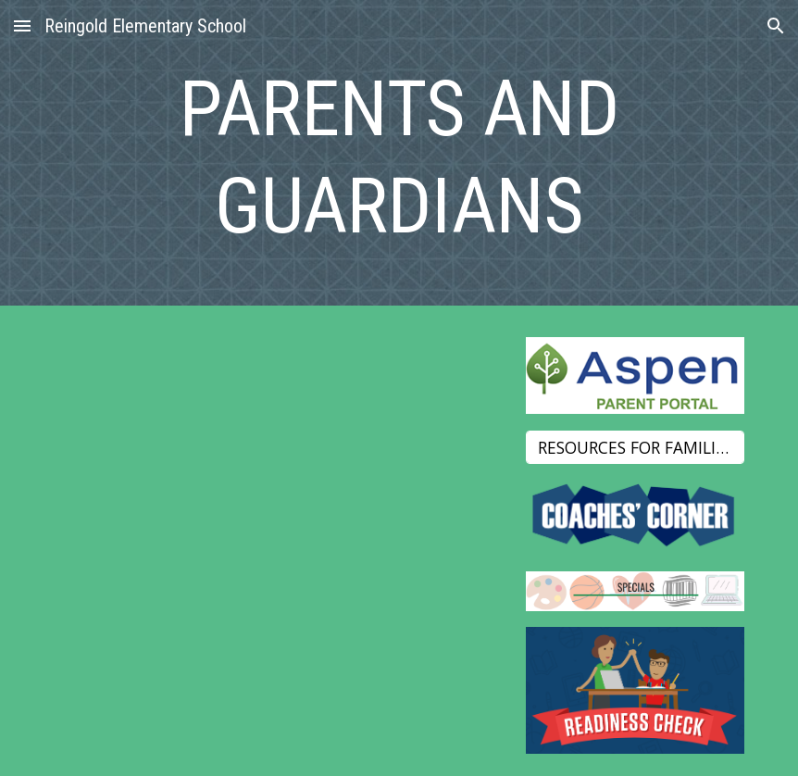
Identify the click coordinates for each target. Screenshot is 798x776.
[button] (22, 25)
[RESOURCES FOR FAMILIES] (635, 446)
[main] (399, 157)
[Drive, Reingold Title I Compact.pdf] (281, 515)
